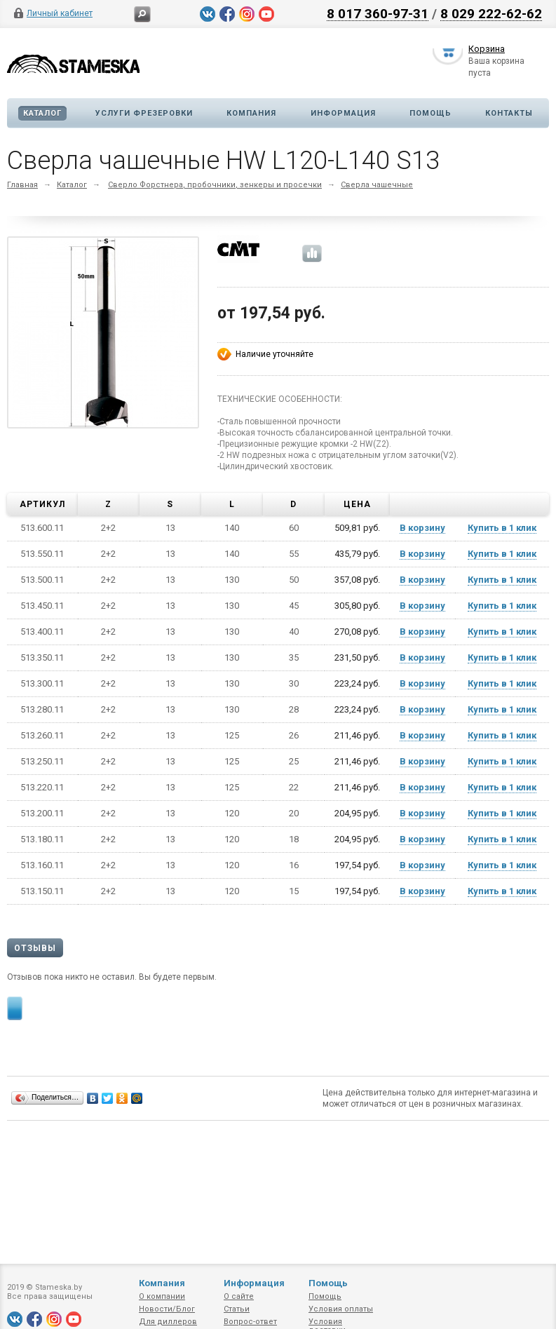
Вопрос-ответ (250, 1321)
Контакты (509, 113)
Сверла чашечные (377, 184)
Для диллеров (168, 1321)
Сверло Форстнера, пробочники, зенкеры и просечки (215, 184)
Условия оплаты (340, 1309)
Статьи (237, 1309)
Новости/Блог (167, 1309)
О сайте (239, 1296)
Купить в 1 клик (502, 527)
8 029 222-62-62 (491, 13)
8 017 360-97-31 (377, 13)
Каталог (42, 113)
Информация (343, 113)
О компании (162, 1296)
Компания (251, 113)
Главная (22, 184)
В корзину (422, 527)
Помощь (430, 113)
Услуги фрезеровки (144, 113)
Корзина (486, 51)
